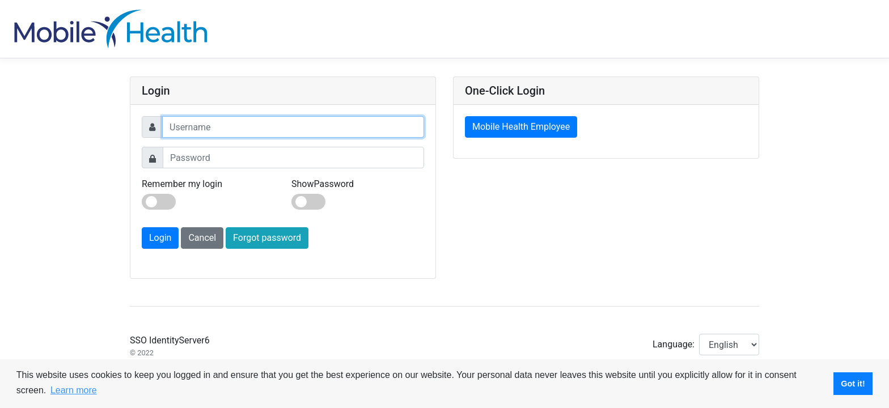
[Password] (293, 157)
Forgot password (267, 237)
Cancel (202, 237)
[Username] (293, 127)
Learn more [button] (73, 390)
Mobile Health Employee (521, 126)
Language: (674, 344)
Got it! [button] (853, 383)
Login (160, 237)
